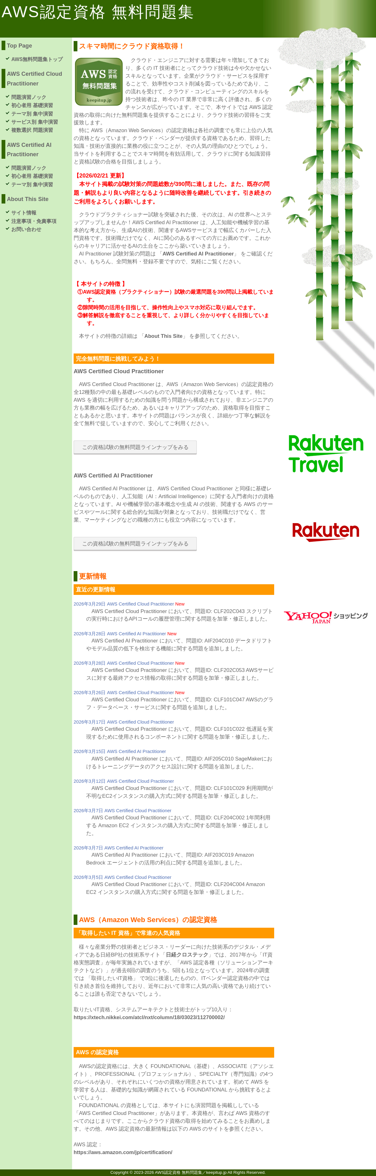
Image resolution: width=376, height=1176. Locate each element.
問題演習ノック (28, 97)
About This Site (163, 336)
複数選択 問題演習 (32, 130)
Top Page (19, 46)
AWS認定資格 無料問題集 (98, 12)
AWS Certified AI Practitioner (198, 254)
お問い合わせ (26, 229)
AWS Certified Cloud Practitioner (119, 371)
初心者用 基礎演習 (32, 105)
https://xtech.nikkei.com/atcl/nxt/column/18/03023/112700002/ (149, 1017)
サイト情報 (23, 212)
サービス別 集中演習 (34, 122)
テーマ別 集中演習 (32, 113)
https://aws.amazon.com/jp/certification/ (123, 1152)
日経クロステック (187, 955)
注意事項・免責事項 (33, 221)
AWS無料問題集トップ (37, 59)
